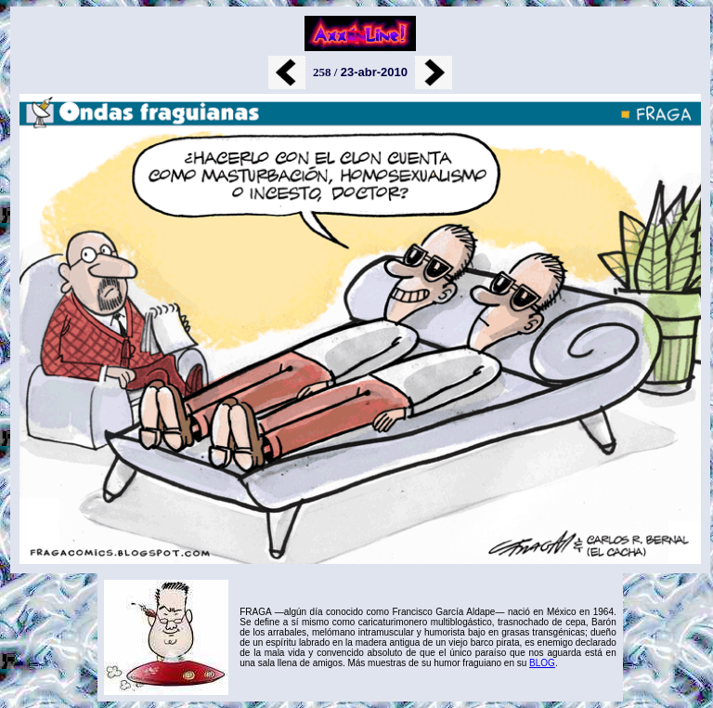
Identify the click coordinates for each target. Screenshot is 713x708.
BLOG (542, 663)
